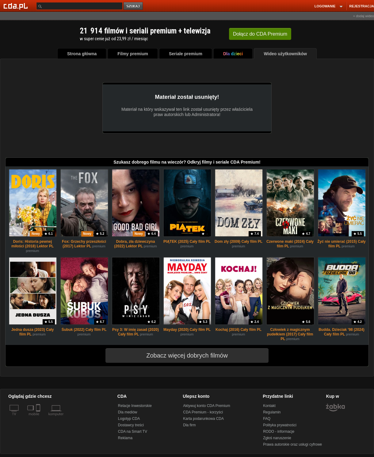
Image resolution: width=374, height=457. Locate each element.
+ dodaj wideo (363, 16)
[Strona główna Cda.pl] (16, 6)
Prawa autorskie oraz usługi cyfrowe (292, 444)
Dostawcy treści (131, 425)
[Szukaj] (79, 6)
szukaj (134, 6)
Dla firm (189, 425)
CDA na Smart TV (132, 431)
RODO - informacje (278, 431)
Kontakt (269, 406)
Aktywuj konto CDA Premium (206, 406)
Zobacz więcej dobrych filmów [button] (183, 355)
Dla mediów (127, 412)
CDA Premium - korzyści (203, 412)
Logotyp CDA (129, 418)
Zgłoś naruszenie (277, 438)
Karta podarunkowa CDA (203, 418)
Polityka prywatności (279, 425)
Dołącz (260, 34)
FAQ (266, 418)
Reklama (125, 438)
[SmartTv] (39, 418)
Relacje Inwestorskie (135, 406)
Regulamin (271, 412)
